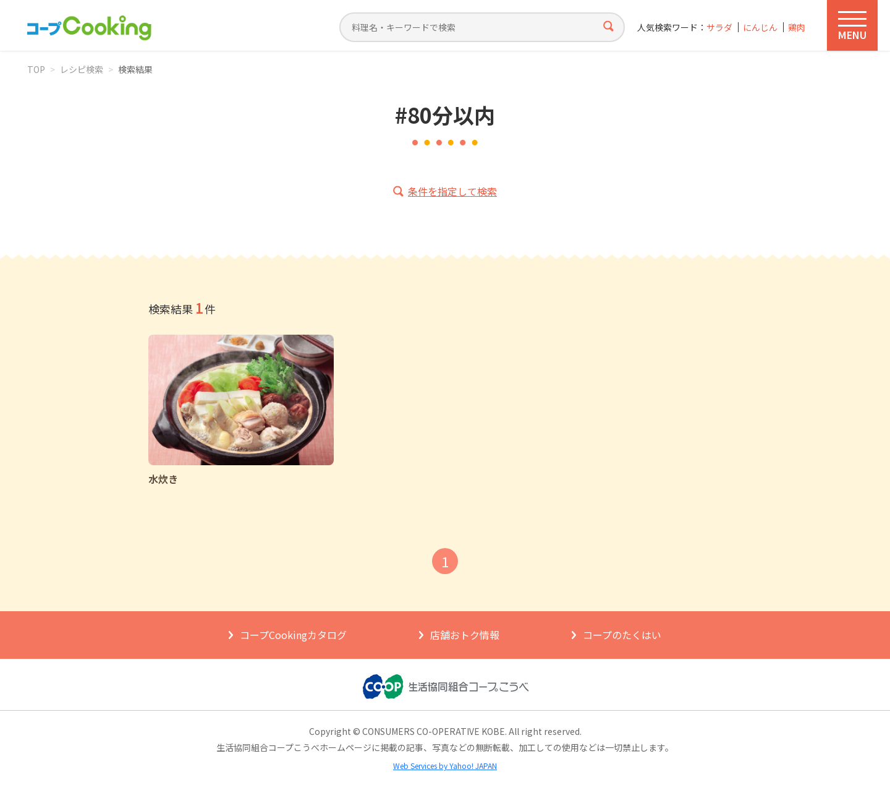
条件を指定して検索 (452, 191)
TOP (36, 69)
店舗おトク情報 (464, 634)
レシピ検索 (81, 69)
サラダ (719, 27)
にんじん (760, 27)
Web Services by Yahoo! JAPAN (445, 765)
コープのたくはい (622, 634)
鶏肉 (796, 27)
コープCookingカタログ (293, 634)
